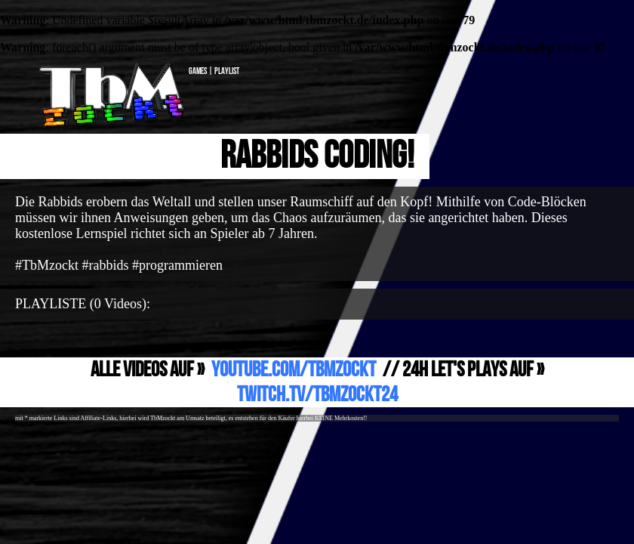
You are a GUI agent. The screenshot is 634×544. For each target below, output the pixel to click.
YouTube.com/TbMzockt (293, 369)
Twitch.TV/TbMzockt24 (317, 394)
